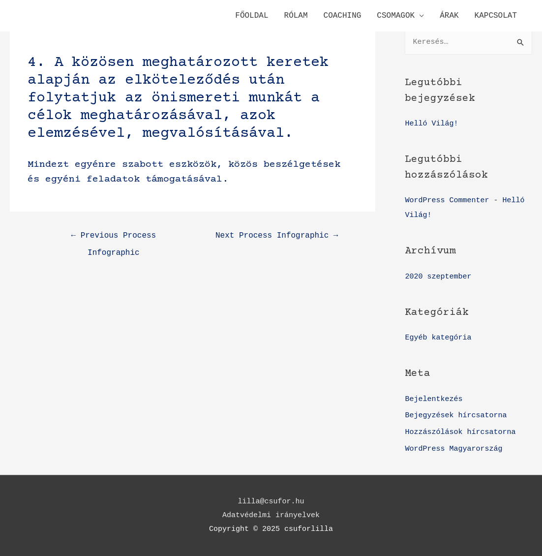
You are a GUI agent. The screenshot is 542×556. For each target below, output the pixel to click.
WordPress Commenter (447, 200)
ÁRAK (449, 15)
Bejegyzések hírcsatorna (456, 415)
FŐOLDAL (251, 15)
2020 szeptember (438, 277)
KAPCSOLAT (496, 15)
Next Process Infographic (276, 235)
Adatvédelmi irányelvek (271, 515)
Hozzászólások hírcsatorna (460, 432)
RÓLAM (296, 15)
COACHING (342, 15)
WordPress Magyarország (453, 449)
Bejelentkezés (433, 399)
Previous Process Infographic (113, 238)
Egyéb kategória (438, 338)
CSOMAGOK (396, 15)
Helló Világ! (431, 124)
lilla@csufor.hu (271, 501)
